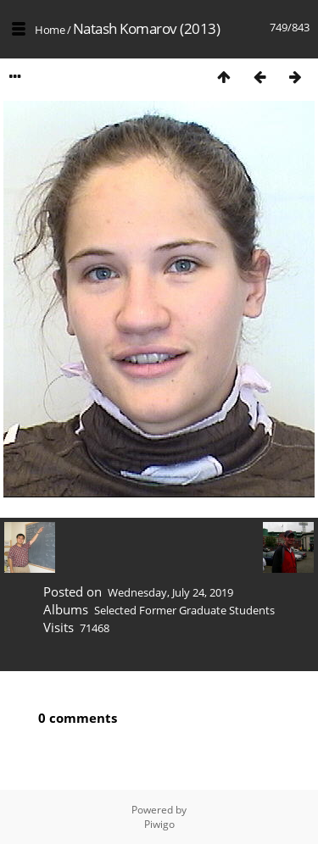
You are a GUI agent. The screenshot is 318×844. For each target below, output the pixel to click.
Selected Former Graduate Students (184, 610)
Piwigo (159, 824)
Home (49, 29)
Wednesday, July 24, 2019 (170, 592)
